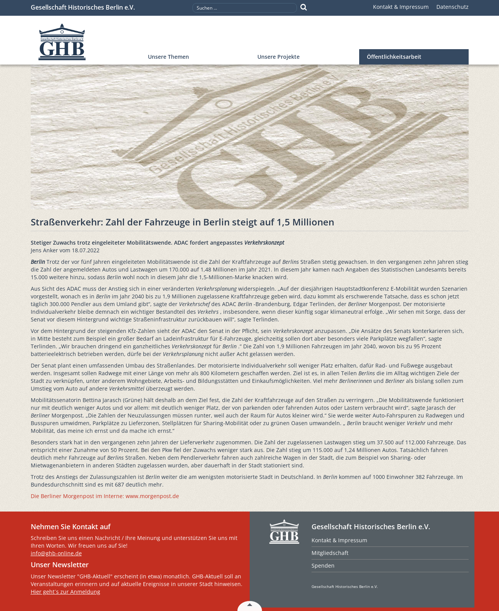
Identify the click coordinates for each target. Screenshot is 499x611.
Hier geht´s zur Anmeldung (65, 591)
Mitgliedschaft (330, 552)
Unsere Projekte (278, 56)
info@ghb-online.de (56, 553)
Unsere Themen (168, 56)
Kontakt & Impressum (401, 6)
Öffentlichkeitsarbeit (394, 56)
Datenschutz (452, 6)
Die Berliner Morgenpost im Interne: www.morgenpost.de (105, 496)
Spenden (323, 565)
